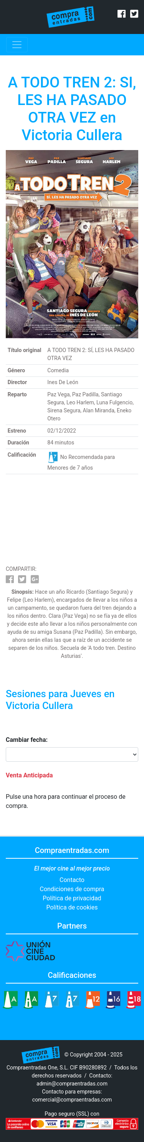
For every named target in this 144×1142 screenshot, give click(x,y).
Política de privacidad (72, 898)
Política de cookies (72, 907)
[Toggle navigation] (17, 44)
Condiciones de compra (72, 889)
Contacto (72, 880)
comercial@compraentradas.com (72, 1100)
